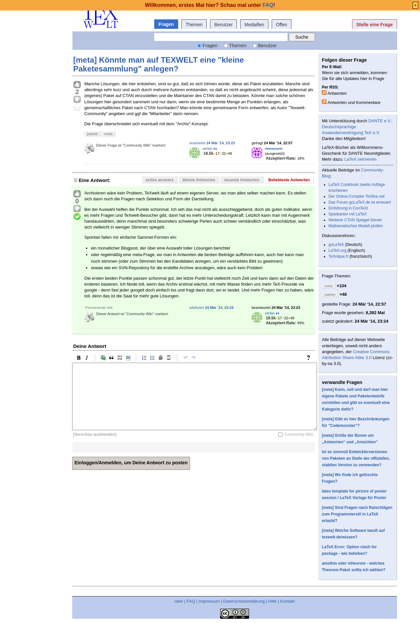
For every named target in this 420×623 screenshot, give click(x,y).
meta (108, 134)
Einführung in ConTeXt (348, 208)
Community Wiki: (299, 434)
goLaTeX (336, 244)
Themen (194, 24)
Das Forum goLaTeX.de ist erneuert (359, 202)
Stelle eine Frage (374, 24)
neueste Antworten (242, 180)
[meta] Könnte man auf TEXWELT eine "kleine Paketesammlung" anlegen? (158, 64)
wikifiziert (211, 308)
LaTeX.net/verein (361, 159)
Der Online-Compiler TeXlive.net (356, 196)
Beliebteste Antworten (289, 180)
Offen (281, 24)
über (179, 601)
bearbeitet (212, 143)
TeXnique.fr (338, 256)
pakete (92, 134)
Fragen (166, 24)
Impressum (209, 601)
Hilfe (272, 601)
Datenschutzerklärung (243, 601)
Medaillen (254, 24)
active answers (160, 180)
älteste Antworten (198, 180)
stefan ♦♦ (209, 149)
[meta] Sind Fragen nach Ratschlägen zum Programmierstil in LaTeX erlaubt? (357, 514)
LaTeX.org (337, 250)
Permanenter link (99, 308)
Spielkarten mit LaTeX (347, 214)
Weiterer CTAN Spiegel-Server (355, 220)
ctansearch (274, 149)
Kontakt (287, 601)
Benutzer (223, 24)
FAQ (191, 601)
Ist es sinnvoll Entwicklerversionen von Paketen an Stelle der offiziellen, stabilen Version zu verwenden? (356, 458)
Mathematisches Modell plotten (355, 226)
